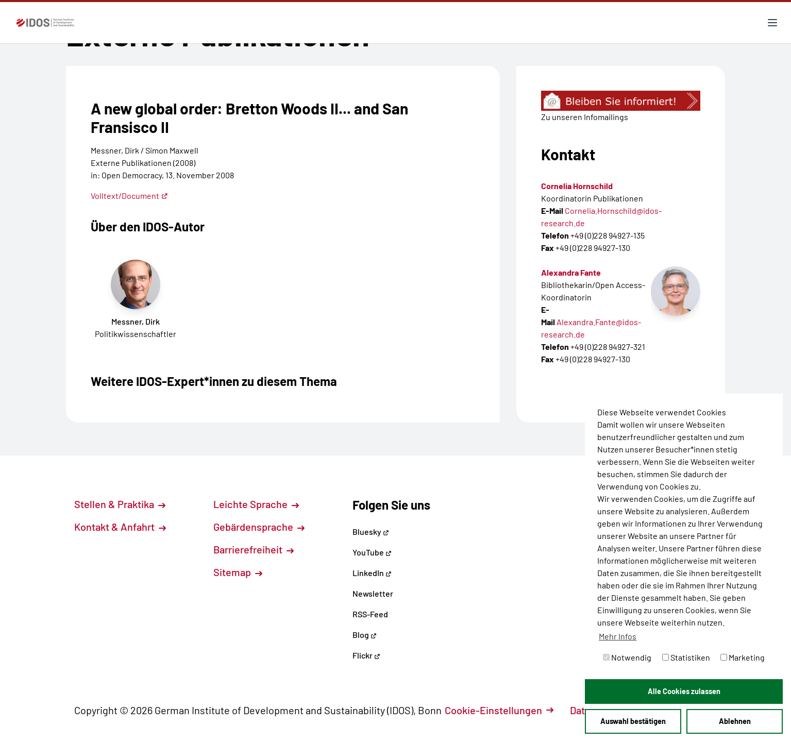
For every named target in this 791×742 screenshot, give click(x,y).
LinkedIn (372, 573)
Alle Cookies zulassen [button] (684, 691)
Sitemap (237, 572)
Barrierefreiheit (253, 549)
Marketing (742, 657)
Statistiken (686, 657)
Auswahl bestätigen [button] (633, 721)
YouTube (372, 552)
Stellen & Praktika (119, 504)
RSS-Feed (370, 614)
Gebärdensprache (259, 526)
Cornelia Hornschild (577, 186)
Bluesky (370, 531)
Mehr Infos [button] (617, 636)
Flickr (366, 655)
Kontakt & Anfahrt (120, 526)
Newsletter (372, 593)
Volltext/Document (129, 195)
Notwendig (627, 657)
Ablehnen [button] (735, 721)
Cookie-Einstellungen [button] (499, 710)
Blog (364, 634)
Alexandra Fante (571, 272)
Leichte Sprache (256, 504)
